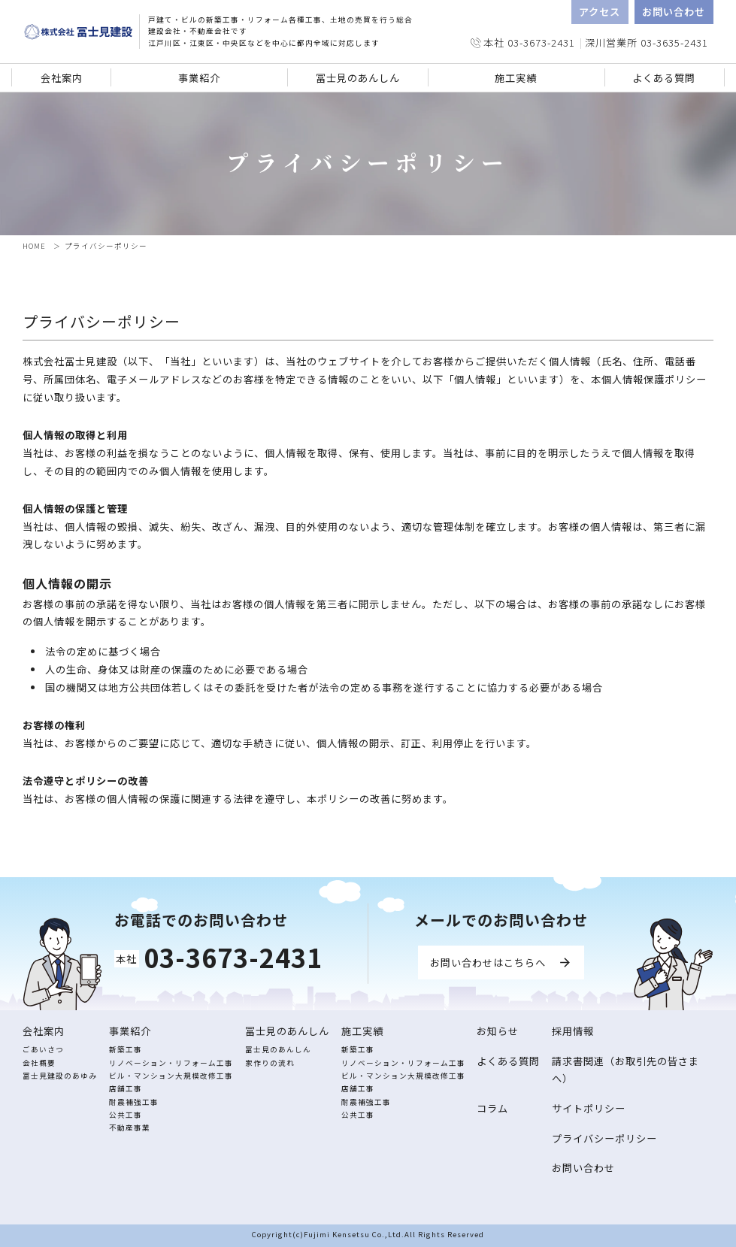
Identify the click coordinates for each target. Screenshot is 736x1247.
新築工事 (125, 1049)
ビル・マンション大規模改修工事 (171, 1075)
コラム (492, 1108)
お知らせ (498, 1031)
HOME (34, 246)
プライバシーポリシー (604, 1138)
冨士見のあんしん (278, 1049)
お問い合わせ (673, 12)
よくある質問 (663, 78)
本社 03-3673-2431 (529, 42)
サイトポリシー (588, 1108)
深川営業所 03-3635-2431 (646, 42)
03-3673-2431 (233, 957)
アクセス (599, 12)
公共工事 (125, 1114)
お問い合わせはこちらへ (488, 962)
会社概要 (39, 1063)
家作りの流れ (270, 1063)
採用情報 (573, 1031)
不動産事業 (129, 1127)
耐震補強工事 (134, 1102)
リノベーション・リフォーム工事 (171, 1063)
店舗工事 (125, 1088)
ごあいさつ (43, 1049)
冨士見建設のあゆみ (60, 1075)
